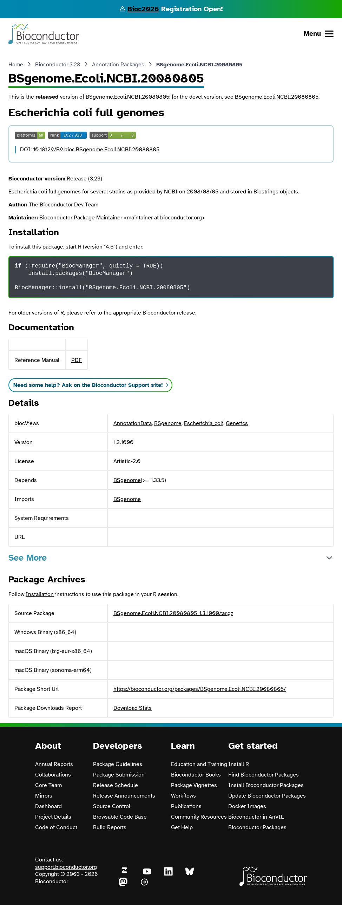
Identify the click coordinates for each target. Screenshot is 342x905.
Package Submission (119, 774)
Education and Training (199, 764)
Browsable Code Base (120, 816)
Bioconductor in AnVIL (256, 816)
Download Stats (132, 708)
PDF (76, 360)
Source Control (111, 806)
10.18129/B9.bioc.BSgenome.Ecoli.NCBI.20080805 (96, 149)
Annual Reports (54, 764)
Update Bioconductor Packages (267, 795)
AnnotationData (132, 423)
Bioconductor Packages (257, 827)
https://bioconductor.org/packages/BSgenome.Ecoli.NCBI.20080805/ (199, 689)
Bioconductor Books (196, 774)
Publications (186, 806)
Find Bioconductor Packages (263, 774)
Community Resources (199, 816)
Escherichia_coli (203, 423)
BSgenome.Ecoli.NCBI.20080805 (276, 96)
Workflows (183, 795)
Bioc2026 (143, 9)
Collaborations (53, 774)
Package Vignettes (194, 785)
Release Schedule (115, 785)
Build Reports (109, 827)
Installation (40, 594)
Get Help (182, 827)
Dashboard (48, 806)
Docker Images (247, 806)
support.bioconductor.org (66, 867)
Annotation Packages (118, 64)
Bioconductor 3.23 (57, 64)
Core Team (48, 785)
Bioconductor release (169, 312)
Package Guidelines (117, 764)
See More (27, 557)
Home (15, 64)
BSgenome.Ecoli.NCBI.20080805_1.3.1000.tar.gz (173, 613)
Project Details (53, 816)
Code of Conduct (56, 827)
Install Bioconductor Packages (266, 785)
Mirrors (43, 795)
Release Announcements (124, 795)
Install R (238, 764)
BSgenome (168, 423)
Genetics (237, 423)
